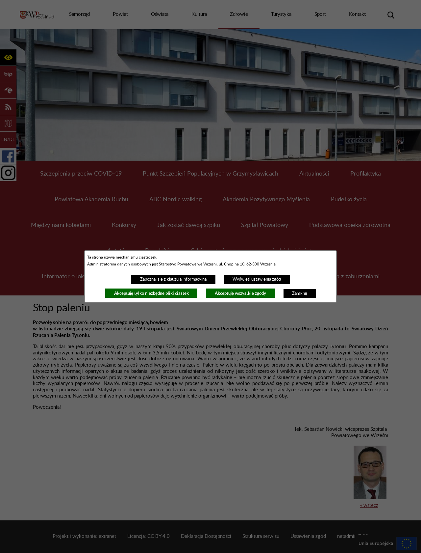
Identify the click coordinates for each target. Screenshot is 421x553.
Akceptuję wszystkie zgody (240, 293)
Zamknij (299, 293)
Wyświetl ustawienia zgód (257, 279)
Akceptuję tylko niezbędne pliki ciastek (151, 293)
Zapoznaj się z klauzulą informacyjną (173, 279)
